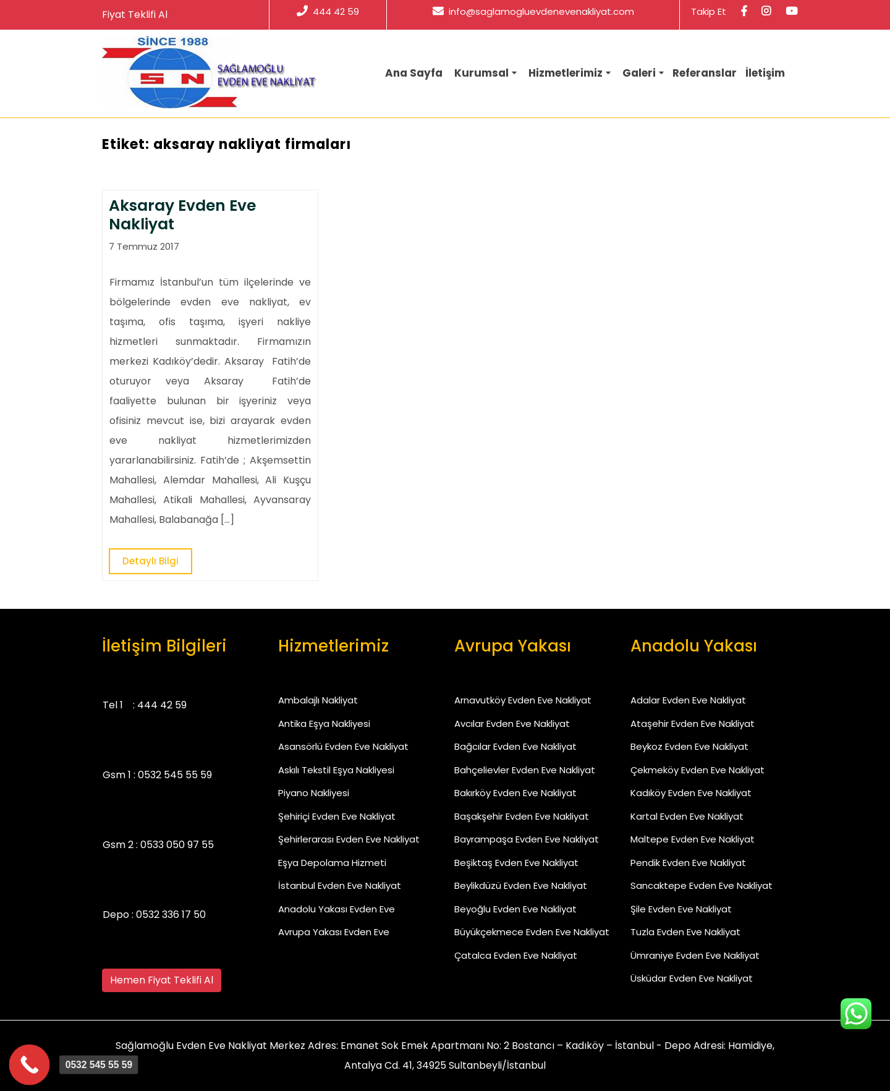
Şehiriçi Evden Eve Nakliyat (337, 816)
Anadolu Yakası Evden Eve (336, 908)
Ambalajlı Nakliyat (318, 700)
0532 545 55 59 (175, 775)
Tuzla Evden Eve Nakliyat (685, 931)
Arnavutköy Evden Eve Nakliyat (522, 700)
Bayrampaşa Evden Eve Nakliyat (526, 839)
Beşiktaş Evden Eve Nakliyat (516, 862)
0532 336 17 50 (171, 914)
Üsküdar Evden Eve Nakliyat (691, 978)
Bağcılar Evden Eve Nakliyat (515, 746)
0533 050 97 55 (177, 845)
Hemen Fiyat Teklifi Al (161, 980)
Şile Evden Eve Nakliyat (681, 908)
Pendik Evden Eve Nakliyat (688, 862)
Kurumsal (481, 73)
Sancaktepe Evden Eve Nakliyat (701, 885)
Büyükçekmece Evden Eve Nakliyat (531, 931)
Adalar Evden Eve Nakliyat (688, 700)
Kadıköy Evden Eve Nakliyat (691, 792)
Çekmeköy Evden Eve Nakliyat (697, 769)
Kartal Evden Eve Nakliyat (687, 816)
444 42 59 (328, 11)
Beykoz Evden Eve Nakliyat (689, 746)
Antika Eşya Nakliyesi (324, 723)
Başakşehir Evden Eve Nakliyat (521, 816)
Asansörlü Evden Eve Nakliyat (343, 746)
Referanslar (704, 73)
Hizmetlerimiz (565, 73)
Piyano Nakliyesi (313, 792)
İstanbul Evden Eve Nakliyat (339, 885)
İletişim (765, 73)
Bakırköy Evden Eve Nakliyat (515, 792)
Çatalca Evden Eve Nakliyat (515, 955)
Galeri (639, 73)
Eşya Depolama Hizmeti (332, 862)
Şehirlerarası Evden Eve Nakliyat (349, 839)
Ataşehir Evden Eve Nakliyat (692, 723)
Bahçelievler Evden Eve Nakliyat (524, 769)
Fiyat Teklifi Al (134, 14)
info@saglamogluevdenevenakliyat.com (533, 11)
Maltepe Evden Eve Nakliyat (692, 839)
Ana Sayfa (414, 73)
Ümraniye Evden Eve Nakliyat (695, 955)
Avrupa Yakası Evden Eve (333, 931)
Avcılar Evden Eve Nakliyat (512, 723)
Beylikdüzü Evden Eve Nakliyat (520, 885)
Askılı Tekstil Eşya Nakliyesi (336, 769)
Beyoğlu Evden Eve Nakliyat (515, 908)
